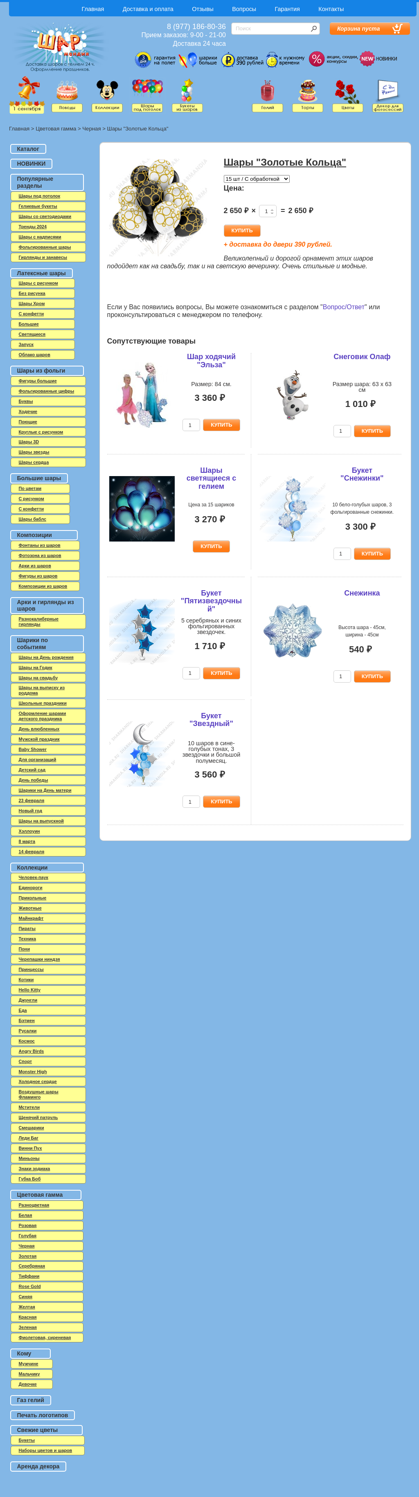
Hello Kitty (30, 989)
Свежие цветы (37, 1430)
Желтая (27, 1306)
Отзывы (203, 9)
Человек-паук (33, 877)
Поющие (28, 421)
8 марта (27, 841)
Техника (27, 938)
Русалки (28, 1030)
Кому (24, 1353)
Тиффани (29, 1276)
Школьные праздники (43, 703)
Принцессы (31, 969)
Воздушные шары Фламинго (39, 1094)
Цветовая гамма (56, 129)
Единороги (31, 887)
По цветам (30, 488)
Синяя (26, 1296)
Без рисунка (32, 293)
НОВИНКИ (31, 163)
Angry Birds (31, 1051)
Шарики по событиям (32, 643)
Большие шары (39, 478)
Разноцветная (34, 1205)
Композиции (34, 535)
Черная (91, 129)
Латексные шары (41, 273)
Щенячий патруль (38, 1117)
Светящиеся (32, 334)
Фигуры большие (38, 380)
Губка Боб (30, 1178)
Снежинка (362, 593)
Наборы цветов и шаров (45, 1450)
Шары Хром (32, 303)
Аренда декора (38, 1466)
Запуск (26, 344)
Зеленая (28, 1327)
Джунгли (28, 1000)
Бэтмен (27, 1020)
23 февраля (32, 800)
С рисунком (31, 498)
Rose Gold (30, 1286)
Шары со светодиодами (45, 216)
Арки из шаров (35, 565)
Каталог (28, 149)
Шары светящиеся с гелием (211, 478)
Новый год (31, 810)
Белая (25, 1215)
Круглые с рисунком (41, 431)
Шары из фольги (41, 370)
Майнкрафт (31, 918)
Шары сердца (34, 462)
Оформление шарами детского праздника (42, 716)
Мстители (29, 1107)
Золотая (28, 1256)
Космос (27, 1040)
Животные (30, 908)
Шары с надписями (40, 236)
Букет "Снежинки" (362, 474)
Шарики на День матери (45, 790)
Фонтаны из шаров (40, 545)
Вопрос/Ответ (344, 306)
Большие (29, 323)
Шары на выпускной (41, 820)
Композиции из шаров (43, 586)
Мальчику (29, 1373)
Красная (28, 1317)
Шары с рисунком (38, 283)
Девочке (28, 1384)
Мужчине (28, 1363)
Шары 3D (29, 441)
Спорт (25, 1061)
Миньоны (29, 1158)
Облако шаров (34, 354)
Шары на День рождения (46, 657)
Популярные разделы (35, 182)
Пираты (27, 928)
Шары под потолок (40, 195)
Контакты (331, 9)
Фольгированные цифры (46, 391)
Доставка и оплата (148, 9)
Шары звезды (34, 452)
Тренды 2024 (33, 226)
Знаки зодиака (34, 1168)
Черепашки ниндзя (39, 959)
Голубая (28, 1235)
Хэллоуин (29, 831)
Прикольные (33, 897)
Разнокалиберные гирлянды (39, 621)
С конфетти (31, 508)
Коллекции (32, 867)
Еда (23, 1010)
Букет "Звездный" (211, 720)
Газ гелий (30, 1400)
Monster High (33, 1071)
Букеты (27, 1440)
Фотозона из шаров (40, 555)
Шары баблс (32, 519)
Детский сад (32, 769)
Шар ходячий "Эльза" (211, 361)
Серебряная (32, 1265)
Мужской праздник (39, 739)
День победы (33, 780)
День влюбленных (39, 728)
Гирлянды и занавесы (43, 257)
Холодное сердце (38, 1081)
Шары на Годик (35, 667)
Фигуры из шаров (38, 575)
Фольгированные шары (45, 247)
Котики (26, 979)
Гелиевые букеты (38, 206)
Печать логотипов (42, 1415)
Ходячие (28, 411)
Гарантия (287, 9)
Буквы (26, 401)
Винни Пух (30, 1148)
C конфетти (31, 313)
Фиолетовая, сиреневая (45, 1337)
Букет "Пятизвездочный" (211, 601)
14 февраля (32, 851)
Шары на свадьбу (38, 677)
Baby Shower (33, 749)
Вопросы (244, 9)
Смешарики (31, 1127)
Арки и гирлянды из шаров (45, 605)
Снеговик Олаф (361, 357)
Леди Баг (28, 1137)
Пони (24, 948)
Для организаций (37, 759)
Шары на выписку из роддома (42, 690)
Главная (93, 9)
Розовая (28, 1225)
